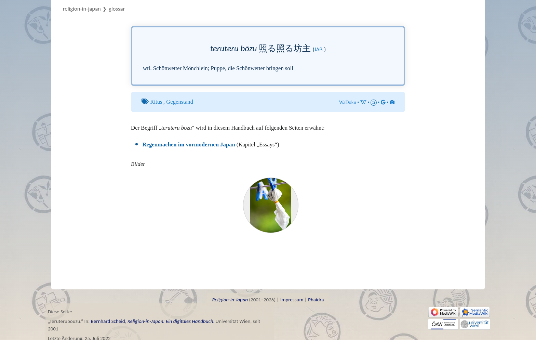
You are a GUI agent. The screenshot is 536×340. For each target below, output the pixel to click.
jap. (318, 49)
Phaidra (316, 300)
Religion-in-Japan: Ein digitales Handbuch (170, 321)
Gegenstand (179, 102)
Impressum (292, 300)
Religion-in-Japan (82, 8)
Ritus (156, 102)
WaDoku (347, 102)
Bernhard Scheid (108, 321)
